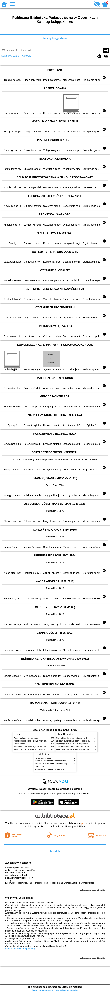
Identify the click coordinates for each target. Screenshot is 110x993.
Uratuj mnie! (39, 766)
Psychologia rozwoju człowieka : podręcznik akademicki (77, 744)
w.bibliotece (75, 823)
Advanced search (10, 55)
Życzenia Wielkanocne (18, 862)
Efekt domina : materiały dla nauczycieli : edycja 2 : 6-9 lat (57, 769)
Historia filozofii (19, 744)
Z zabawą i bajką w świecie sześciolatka (50, 761)
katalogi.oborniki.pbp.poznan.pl (20, 948)
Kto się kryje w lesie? (43, 758)
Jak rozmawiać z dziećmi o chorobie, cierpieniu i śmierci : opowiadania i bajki (64, 764)
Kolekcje (26, 55)
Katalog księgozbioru (55, 38)
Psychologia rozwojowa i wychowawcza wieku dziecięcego (36, 747)
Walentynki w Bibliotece (19, 897)
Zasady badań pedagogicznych (26, 738)
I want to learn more (42, 990)
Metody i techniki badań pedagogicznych (29, 749)
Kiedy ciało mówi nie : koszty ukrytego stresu (73, 749)
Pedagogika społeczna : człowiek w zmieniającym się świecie (37, 741)
